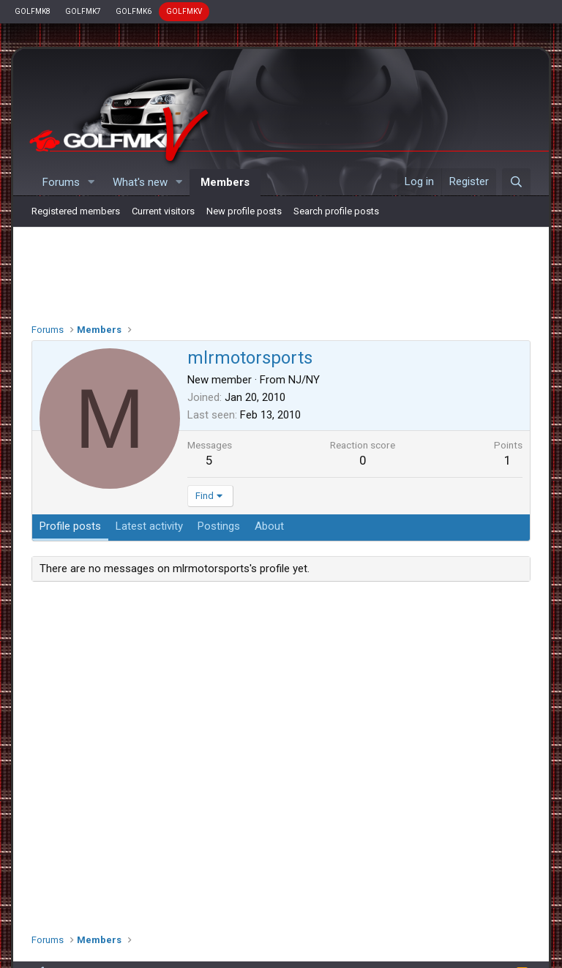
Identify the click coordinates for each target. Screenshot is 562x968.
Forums (61, 182)
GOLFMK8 (32, 11)
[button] (91, 182)
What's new (140, 182)
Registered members (75, 211)
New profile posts (244, 211)
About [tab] (269, 526)
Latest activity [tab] (149, 526)
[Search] (516, 182)
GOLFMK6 (133, 11)
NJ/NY (304, 379)
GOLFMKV (184, 11)
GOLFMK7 (83, 11)
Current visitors (163, 211)
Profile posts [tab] (70, 526)
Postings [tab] (219, 526)
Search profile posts (336, 211)
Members (225, 182)
